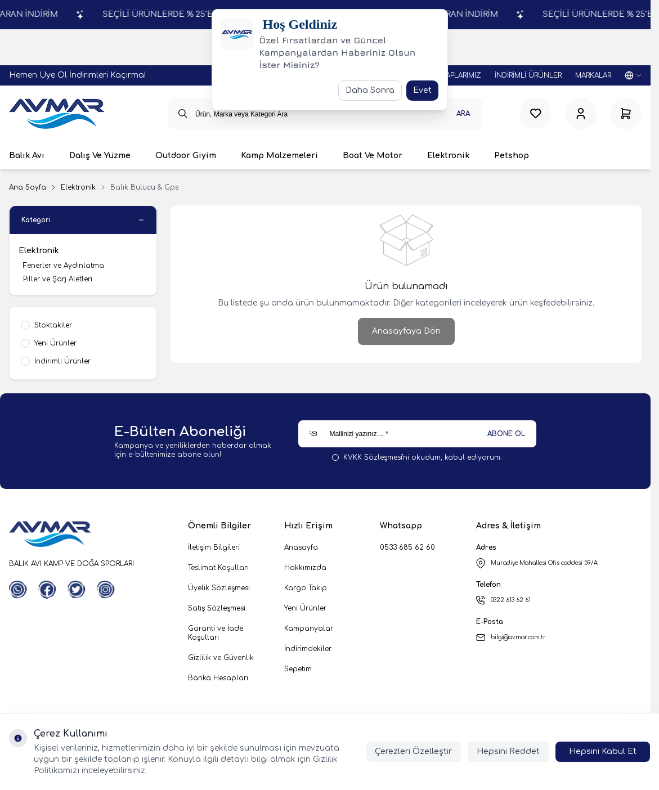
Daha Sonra (370, 90)
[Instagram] (106, 590)
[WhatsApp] (18, 590)
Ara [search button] (463, 114)
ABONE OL (506, 434)
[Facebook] (47, 590)
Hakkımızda (305, 568)
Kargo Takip (305, 588)
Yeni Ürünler (305, 608)
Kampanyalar (308, 628)
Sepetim (298, 669)
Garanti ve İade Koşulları (215, 633)
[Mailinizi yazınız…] (417, 433)
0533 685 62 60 (407, 547)
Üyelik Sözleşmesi (219, 588)
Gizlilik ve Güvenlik (221, 658)
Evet (422, 90)
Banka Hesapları (218, 678)
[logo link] (57, 113)
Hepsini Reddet (508, 751)
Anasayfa (301, 547)
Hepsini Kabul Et (602, 751)
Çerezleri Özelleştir (413, 751)
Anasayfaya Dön (406, 331)
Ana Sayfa (27, 187)
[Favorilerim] (536, 113)
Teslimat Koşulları (218, 568)
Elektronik (78, 187)
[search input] (325, 113)
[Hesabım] (581, 113)
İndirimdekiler (307, 649)
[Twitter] (77, 590)
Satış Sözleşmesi (216, 608)
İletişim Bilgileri (214, 547)
